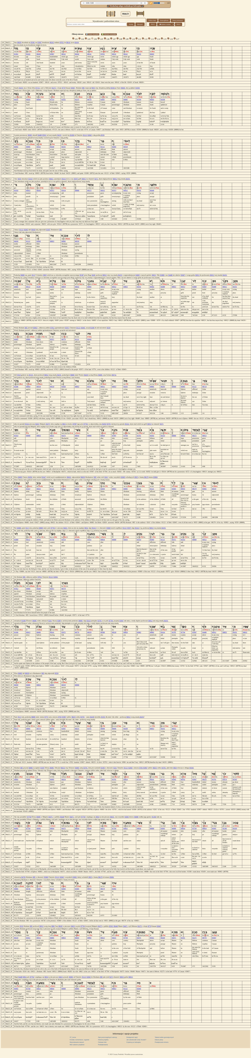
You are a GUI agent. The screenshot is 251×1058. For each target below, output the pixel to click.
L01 (75, 39)
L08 (119, 39)
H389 (59, 621)
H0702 (52, 728)
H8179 (146, 477)
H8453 (51, 179)
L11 (138, 39)
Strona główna (164, 20)
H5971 (67, 328)
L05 (100, 39)
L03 (87, 39)
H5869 (108, 528)
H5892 (155, 477)
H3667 (73, 88)
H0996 (102, 728)
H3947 (121, 621)
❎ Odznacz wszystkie (109, 34)
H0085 (125, 99)
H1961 (33, 42)
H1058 (137, 88)
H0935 (114, 99)
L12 (144, 39)
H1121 (85, 135)
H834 (64, 424)
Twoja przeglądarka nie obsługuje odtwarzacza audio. (114, 3)
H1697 (48, 230)
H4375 (48, 424)
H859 (45, 275)
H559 (102, 135)
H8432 (77, 287)
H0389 (102, 632)
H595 (19, 179)
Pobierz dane (152, 20)
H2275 (54, 88)
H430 (93, 275)
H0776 (89, 99)
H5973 (76, 179)
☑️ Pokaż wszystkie (92, 34)
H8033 (245, 632)
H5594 (112, 88)
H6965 (30, 135)
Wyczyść (140, 24)
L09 (126, 39)
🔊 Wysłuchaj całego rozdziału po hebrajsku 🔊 (125, 6)
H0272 (89, 190)
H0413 (89, 147)
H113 (33, 275)
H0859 (63, 287)
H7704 (85, 424)
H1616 (30, 179)
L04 (94, 39)
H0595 (39, 190)
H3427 (44, 477)
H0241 (139, 489)
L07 (113, 39)
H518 (19, 375)
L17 (176, 39)
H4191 (21, 88)
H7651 (62, 42)
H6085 (100, 375)
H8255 (73, 717)
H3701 (109, 424)
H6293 (86, 375)
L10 (132, 39)
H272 (96, 179)
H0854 (28, 386)
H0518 (52, 386)
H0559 (125, 147)
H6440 (52, 147)
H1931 (63, 99)
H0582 (152, 287)
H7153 (37, 88)
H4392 (104, 424)
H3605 (123, 477)
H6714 (114, 375)
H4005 (138, 275)
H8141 (68, 42)
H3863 (139, 632)
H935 (93, 88)
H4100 (92, 717)
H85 (83, 88)
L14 (157, 39)
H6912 (115, 179)
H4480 (40, 135)
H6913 (84, 179)
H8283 (19, 42)
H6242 (52, 42)
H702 (60, 717)
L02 (81, 39)
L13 (151, 39)
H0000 (39, 99)
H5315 (31, 375)
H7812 (52, 328)
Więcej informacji (178, 20)
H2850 (30, 477)
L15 (163, 39)
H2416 (76, 42)
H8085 (22, 275)
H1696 (72, 135)
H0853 (52, 241)
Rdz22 (153, 24)
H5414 (64, 179)
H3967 (39, 42)
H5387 (82, 275)
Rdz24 (178, 24)
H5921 (44, 135)
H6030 (33, 230)
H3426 (63, 386)
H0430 (52, 287)
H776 (63, 88)
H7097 (75, 424)
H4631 (37, 424)
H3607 (183, 275)
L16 (170, 39)
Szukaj (131, 24)
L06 (107, 39)
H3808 (162, 275)
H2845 (90, 135)
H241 (106, 477)
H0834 (77, 436)
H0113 (28, 287)
